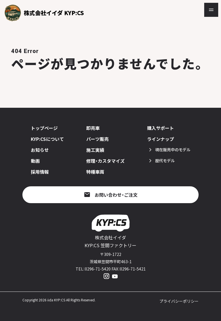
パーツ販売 (97, 139)
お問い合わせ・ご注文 (116, 194)
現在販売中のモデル (172, 149)
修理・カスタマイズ (105, 160)
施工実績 (95, 149)
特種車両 (95, 171)
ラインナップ (160, 139)
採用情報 (40, 171)
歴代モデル (165, 160)
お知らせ (40, 149)
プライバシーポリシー (179, 301)
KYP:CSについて (47, 139)
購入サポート (160, 128)
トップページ (44, 128)
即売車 (93, 128)
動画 (35, 160)
